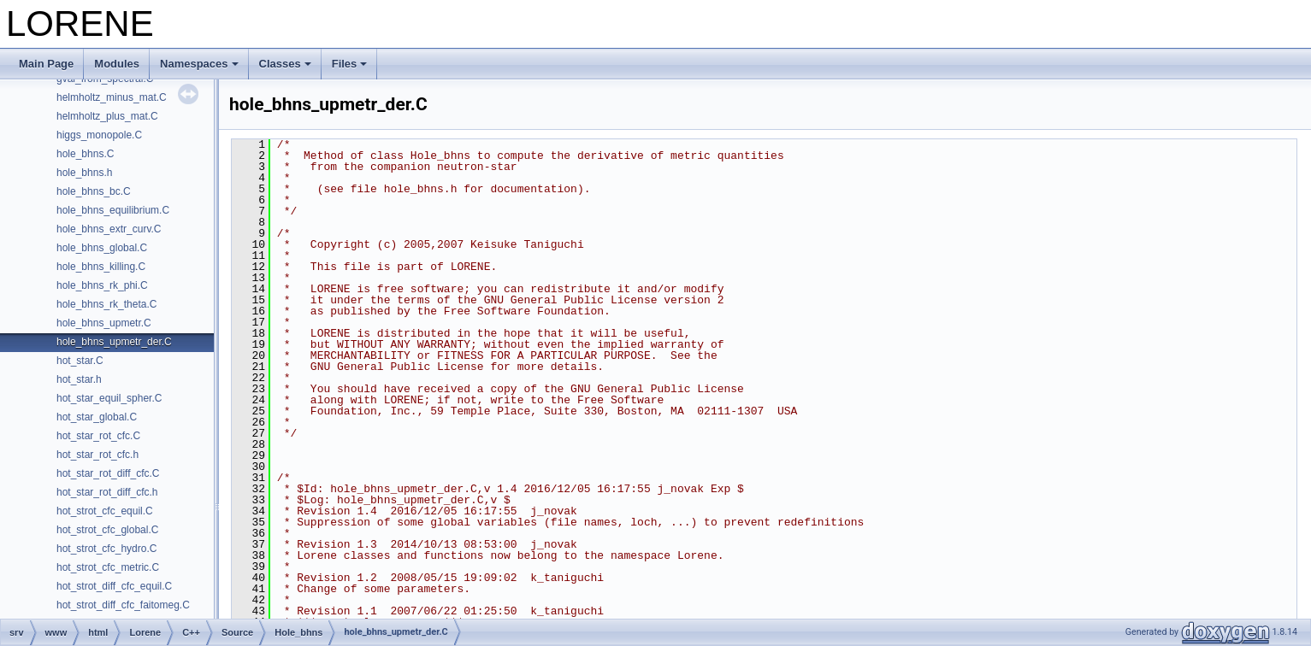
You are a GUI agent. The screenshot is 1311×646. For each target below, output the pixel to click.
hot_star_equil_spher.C (109, 398)
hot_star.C (79, 361)
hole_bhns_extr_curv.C (109, 229)
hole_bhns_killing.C (100, 267)
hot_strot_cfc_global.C (107, 530)
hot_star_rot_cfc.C (98, 436)
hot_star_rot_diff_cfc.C (108, 473)
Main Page (46, 63)
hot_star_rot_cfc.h (97, 455)
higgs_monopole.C (99, 135)
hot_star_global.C (96, 417)
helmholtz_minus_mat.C (111, 97)
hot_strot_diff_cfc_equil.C (114, 586)
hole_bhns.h (84, 173)
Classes (285, 63)
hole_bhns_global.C (101, 248)
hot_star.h (79, 379)
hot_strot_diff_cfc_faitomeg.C (123, 605)
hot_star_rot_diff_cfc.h (107, 492)
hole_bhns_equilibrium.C (112, 210)
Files (350, 63)
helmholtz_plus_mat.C (107, 116)
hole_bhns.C (85, 154)
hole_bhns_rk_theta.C (106, 304)
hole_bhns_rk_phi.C (102, 285)
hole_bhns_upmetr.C (103, 323)
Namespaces (199, 63)
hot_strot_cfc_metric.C (107, 567)
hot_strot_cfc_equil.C (104, 511)
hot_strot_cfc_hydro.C (106, 549)
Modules (116, 63)
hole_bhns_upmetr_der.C (114, 342)
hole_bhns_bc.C (93, 191)
